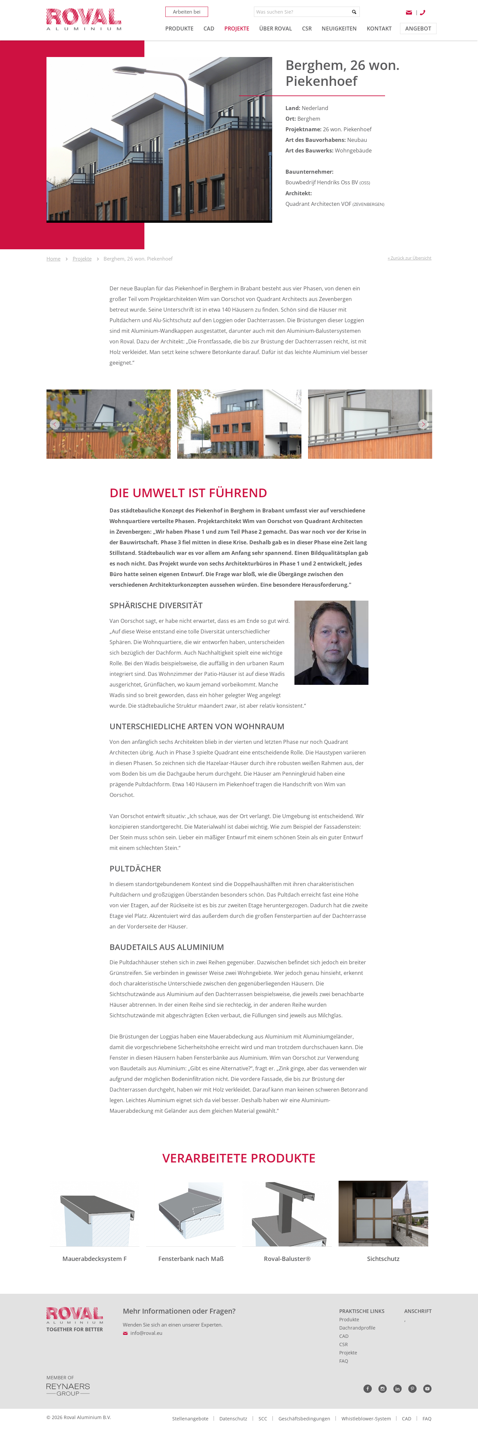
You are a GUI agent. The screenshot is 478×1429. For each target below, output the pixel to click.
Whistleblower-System (366, 1418)
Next (423, 424)
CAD (344, 1336)
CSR (343, 1344)
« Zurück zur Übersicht (410, 258)
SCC (263, 1418)
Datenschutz (233, 1418)
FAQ (343, 1361)
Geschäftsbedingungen (304, 1418)
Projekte (82, 258)
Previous (55, 424)
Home (53, 258)
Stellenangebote (190, 1418)
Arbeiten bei (186, 11)
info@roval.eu (146, 1333)
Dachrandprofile (357, 1328)
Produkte (349, 1319)
